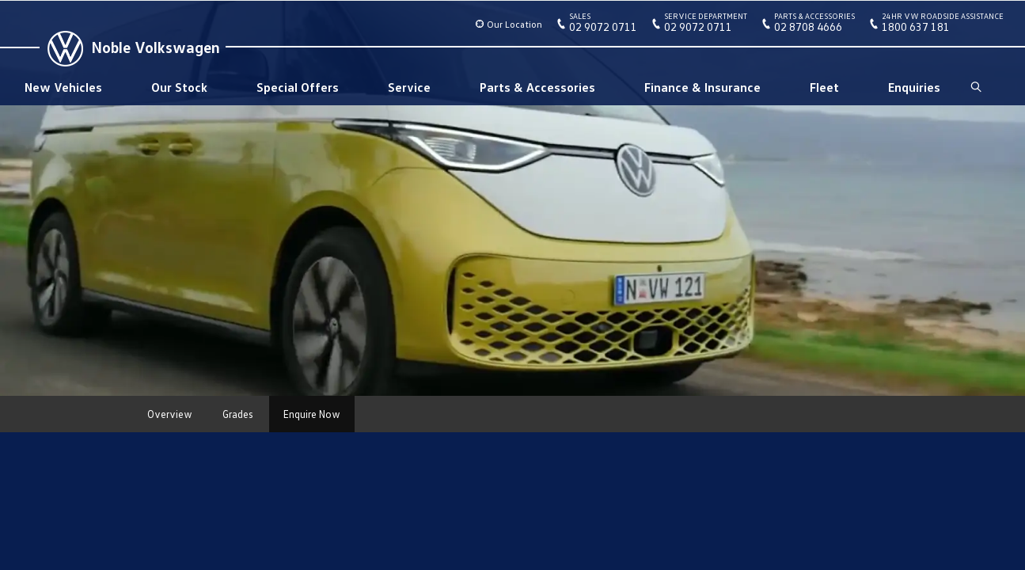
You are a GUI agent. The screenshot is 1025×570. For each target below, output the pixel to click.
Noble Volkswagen (155, 47)
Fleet (824, 87)
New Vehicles (63, 87)
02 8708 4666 (814, 25)
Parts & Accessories (537, 87)
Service (409, 87)
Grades (237, 414)
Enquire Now (311, 414)
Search (975, 87)
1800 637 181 (943, 25)
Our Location (514, 24)
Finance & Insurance (702, 87)
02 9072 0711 (603, 25)
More (381, 414)
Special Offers (297, 87)
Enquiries (914, 87)
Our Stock (179, 87)
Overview (169, 414)
